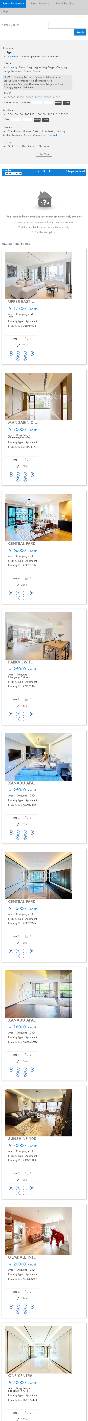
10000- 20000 (16, 97)
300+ (6, 119)
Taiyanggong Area (13, 87)
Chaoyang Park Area (23, 77)
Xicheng (43, 67)
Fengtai (51, 67)
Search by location (13, 3)
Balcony (61, 131)
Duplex (6, 135)
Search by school (65, 3)
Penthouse (17, 135)
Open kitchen (14, 131)
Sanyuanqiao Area (13, 84)
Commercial (39, 135)
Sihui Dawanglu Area (34, 84)
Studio (11, 146)
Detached (52, 135)
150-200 (41, 114)
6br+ (46, 146)
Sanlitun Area (10, 81)
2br (23, 146)
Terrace (27, 135)
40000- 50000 (11, 102)
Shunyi (22, 67)
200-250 (52, 114)
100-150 (29, 114)
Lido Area (40, 77)
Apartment (13, 56)
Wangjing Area (26, 81)
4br (35, 146)
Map (5, 11)
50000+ (25, 102)
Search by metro (39, 3)
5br (40, 146)
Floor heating (48, 131)
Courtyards (53, 56)
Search (15, 25)
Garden (27, 131)
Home (5, 25)
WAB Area (28, 87)
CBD (9, 77)
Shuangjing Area (43, 81)
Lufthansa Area (53, 77)
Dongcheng (32, 67)
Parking (36, 131)
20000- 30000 (34, 97)
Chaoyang (12, 67)
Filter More (44, 154)
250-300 (63, 114)
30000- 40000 (52, 97)
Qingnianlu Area (54, 84)
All (4, 56)
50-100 (19, 114)
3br (29, 146)
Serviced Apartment (30, 56)
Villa (44, 56)
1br (18, 146)
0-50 (10, 114)
